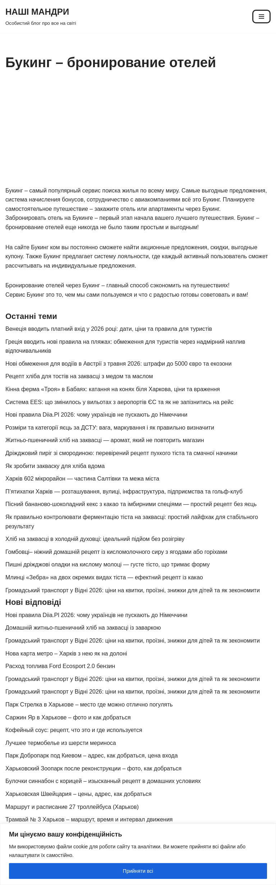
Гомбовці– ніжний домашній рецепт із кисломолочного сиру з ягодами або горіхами (116, 552)
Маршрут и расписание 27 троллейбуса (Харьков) (72, 807)
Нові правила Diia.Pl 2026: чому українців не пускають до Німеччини (96, 415)
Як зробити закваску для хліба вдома (55, 466)
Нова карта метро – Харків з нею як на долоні (66, 653)
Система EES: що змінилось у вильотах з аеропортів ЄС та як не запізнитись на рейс (119, 402)
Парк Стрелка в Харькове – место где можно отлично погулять (89, 704)
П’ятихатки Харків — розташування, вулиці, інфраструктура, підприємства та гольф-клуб (124, 491)
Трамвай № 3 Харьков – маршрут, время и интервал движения (89, 819)
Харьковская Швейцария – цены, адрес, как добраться (78, 794)
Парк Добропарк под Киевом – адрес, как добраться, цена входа (91, 755)
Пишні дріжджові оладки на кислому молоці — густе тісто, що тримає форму (107, 564)
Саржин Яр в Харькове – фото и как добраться (68, 717)
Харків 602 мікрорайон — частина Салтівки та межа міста (82, 479)
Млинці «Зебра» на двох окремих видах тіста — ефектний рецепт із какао (104, 577)
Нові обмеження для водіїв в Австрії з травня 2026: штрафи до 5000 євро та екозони (118, 364)
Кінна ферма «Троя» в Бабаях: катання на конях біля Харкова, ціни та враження (112, 389)
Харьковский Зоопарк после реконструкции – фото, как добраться (93, 768)
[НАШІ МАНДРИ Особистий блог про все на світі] (40, 16)
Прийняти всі (138, 871)
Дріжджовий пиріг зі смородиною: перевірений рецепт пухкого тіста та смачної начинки (121, 453)
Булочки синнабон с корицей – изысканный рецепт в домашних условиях (103, 781)
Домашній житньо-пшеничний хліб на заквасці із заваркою (83, 628)
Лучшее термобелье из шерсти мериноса (60, 743)
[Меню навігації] (261, 16)
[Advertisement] (138, 132)
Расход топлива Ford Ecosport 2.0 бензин (60, 666)
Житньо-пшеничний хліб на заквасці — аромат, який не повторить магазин (104, 440)
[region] (138, 854)
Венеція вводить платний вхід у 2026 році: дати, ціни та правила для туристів (108, 329)
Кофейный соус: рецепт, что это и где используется (73, 730)
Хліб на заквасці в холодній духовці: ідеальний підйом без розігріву (94, 539)
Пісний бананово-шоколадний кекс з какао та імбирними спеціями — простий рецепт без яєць (131, 504)
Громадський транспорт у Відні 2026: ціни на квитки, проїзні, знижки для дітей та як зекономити (132, 590)
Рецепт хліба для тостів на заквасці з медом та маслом (79, 376)
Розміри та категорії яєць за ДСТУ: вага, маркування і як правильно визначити (109, 428)
